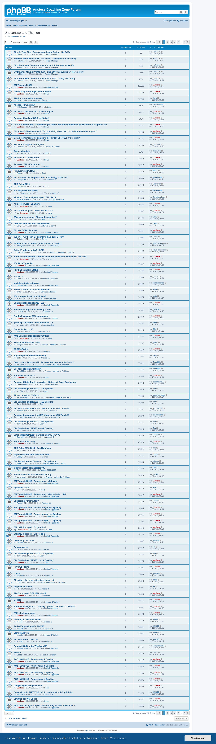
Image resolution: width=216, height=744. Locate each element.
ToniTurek (21, 153)
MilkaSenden (22, 107)
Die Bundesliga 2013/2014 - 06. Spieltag (33, 428)
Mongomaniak (22, 648)
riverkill (23, 477)
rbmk (19, 100)
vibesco (20, 463)
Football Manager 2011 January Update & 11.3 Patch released (44, 606)
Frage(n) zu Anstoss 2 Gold (27, 619)
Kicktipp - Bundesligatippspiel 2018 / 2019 (35, 197)
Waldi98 (20, 543)
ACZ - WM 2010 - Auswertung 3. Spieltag (34, 666)
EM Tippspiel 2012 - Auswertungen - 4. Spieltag (37, 514)
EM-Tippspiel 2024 (23, 85)
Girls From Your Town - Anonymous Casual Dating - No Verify (44, 78)
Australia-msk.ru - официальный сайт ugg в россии (40, 177)
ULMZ (19, 655)
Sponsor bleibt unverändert (27, 369)
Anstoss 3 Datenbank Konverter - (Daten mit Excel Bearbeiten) (45, 382)
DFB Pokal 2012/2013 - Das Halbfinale (32, 448)
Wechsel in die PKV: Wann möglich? (32, 289)
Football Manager (51, 54)
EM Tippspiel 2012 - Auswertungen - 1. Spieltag (37, 520)
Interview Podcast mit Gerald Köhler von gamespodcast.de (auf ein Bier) (50, 256)
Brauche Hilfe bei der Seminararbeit (32, 223)
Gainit (19, 239)
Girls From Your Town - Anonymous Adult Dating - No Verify (44, 65)
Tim (21, 391)
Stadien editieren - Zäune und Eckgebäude (35, 461)
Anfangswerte (21, 547)
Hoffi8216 (21, 54)
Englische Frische (23, 586)
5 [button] (178, 42)
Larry (19, 219)
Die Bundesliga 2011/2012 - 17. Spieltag (33, 553)
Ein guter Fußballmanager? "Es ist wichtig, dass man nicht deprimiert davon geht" (55, 131)
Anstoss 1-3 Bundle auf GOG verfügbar (33, 111)
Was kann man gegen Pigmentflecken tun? (35, 217)
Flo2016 (20, 312)
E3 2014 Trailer (21, 349)
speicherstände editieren (26, 283)
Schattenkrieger (23, 199)
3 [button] (171, 42)
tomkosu (20, 576)
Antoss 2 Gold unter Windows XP (30, 646)
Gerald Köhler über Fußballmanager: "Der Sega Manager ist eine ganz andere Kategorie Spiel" (61, 124)
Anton (19, 173)
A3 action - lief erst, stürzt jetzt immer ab (34, 580)
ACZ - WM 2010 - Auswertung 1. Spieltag (34, 679)
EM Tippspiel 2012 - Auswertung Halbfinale (35, 481)
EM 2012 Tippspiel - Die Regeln (29, 534)
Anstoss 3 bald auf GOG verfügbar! (31, 118)
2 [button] (167, 42)
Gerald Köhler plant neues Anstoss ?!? (33, 210)
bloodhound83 (22, 384)
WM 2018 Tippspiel (23, 263)
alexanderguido (23, 397)
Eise (18, 490)
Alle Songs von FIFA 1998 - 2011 (30, 593)
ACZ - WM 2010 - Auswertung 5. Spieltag (34, 659)
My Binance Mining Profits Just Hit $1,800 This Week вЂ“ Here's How (49, 72)
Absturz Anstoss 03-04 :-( (26, 395)
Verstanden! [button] (198, 738)
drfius (19, 582)
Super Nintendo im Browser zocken (31, 454)
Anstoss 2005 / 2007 (48, 470)
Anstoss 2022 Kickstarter (26, 157)
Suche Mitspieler (22, 151)
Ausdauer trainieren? (24, 105)
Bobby (19, 457)
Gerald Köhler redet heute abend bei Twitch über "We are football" (47, 138)
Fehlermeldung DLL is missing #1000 (32, 309)
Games (47, 153)
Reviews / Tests (21, 567)
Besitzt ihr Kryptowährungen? (29, 144)
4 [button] (174, 42)
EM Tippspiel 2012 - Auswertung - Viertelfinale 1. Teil (40, 494)
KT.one (19, 622)
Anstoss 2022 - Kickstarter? (28, 164)
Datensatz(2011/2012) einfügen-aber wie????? (37, 435)
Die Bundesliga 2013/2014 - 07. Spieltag (33, 421)
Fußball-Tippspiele (51, 87)
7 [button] (184, 42)
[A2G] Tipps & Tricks (24, 540)
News (46, 94)
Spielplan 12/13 (21, 487)
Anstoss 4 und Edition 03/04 (60, 397)
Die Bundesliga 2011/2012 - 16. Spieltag (33, 560)
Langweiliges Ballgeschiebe (28, 685)
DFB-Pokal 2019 (22, 184)
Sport (49, 107)
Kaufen (17, 652)
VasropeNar (21, 180)
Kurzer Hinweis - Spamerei (27, 204)
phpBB (88, 730)
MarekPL (20, 642)
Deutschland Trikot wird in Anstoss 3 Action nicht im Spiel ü (44, 362)
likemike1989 (22, 411)
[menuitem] (23, 21)
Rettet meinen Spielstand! (27, 342)
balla (19, 358)
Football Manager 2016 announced (31, 316)
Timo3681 (21, 364)
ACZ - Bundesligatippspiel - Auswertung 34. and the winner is (44, 705)
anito (19, 292)
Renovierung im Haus (24, 171)
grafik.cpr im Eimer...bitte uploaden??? (33, 322)
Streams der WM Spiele (25, 699)
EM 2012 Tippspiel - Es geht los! (30, 527)
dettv (22, 325)
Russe (19, 503)
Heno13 (20, 279)
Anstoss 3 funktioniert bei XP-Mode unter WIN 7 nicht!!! (41, 408)
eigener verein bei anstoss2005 (29, 468)
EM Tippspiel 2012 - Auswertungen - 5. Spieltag (37, 507)
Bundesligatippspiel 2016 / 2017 (30, 303)
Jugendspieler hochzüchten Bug (30, 355)
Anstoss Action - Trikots (26, 639)
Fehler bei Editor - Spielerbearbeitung (32, 474)
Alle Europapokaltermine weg (28, 98)
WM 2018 (18, 276)
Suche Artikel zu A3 (23, 329)
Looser (17, 573)
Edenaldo (21, 437)
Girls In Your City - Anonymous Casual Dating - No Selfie (42, 52)
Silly (18, 331)
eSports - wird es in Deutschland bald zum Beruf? (39, 237)
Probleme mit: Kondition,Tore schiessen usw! (37, 243)
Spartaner (21, 186)
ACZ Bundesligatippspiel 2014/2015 (31, 336)
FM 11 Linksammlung (24, 613)
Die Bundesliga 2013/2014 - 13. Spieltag (33, 388)
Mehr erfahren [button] (118, 738)
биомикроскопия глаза (26, 190)
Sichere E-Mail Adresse (25, 230)
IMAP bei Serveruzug (24, 441)
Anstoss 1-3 (45, 100)
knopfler (20, 635)
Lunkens (20, 87)
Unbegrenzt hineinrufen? (26, 501)
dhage (19, 345)
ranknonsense (22, 285)
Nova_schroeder (23, 246)
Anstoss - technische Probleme (62, 252)
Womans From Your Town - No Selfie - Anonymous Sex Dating (45, 58)
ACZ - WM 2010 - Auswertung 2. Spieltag (34, 672)
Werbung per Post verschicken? (30, 296)
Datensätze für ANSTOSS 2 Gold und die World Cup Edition (43, 692)
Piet (18, 470)
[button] (158, 42)
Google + (18, 600)
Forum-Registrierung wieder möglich (32, 91)
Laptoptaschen (21, 633)
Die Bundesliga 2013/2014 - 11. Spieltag (33, 402)
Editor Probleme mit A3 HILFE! (29, 250)
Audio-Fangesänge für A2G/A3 (29, 626)
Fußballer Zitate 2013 (24, 375)
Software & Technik (52, 147)
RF (18, 549)
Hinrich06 (20, 147)
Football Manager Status (26, 270)
